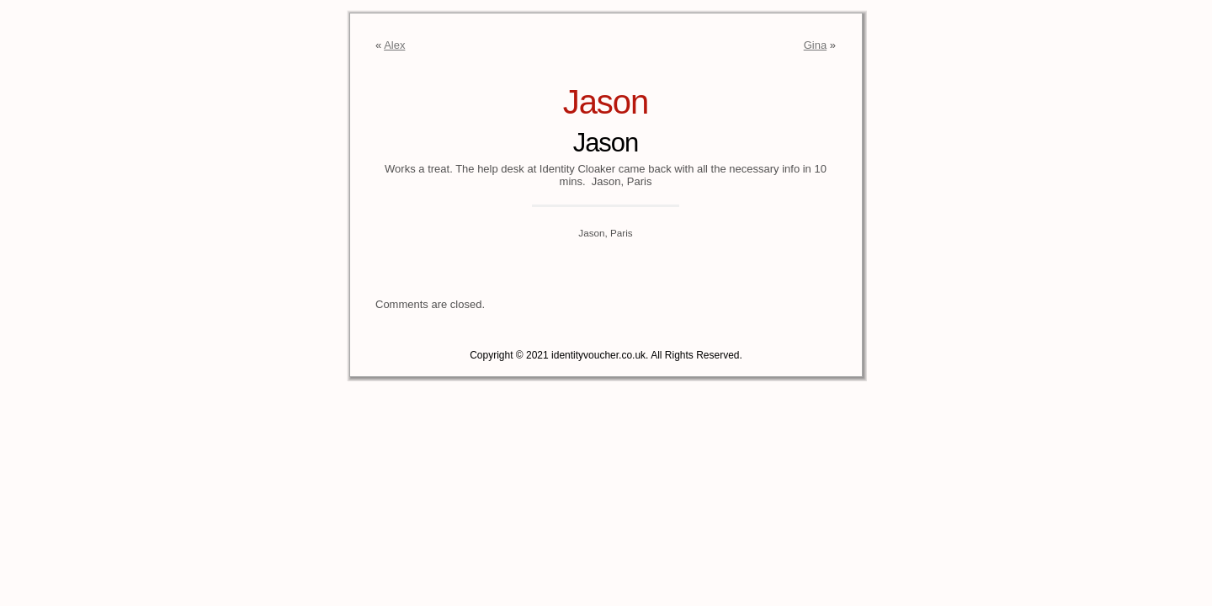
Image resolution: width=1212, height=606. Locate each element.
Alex (394, 45)
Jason (606, 101)
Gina (815, 45)
